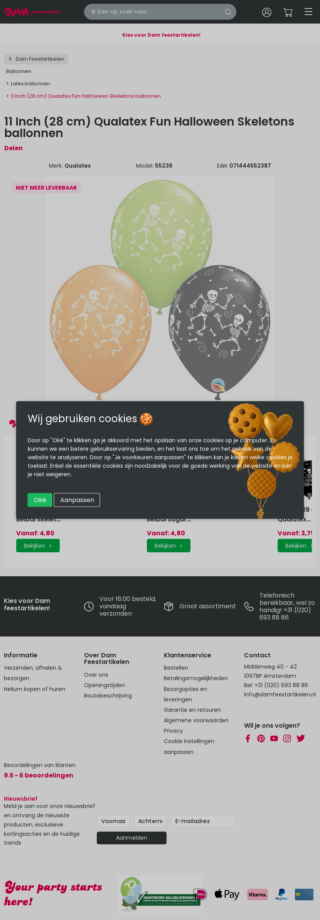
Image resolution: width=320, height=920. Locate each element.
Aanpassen (77, 500)
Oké (40, 500)
